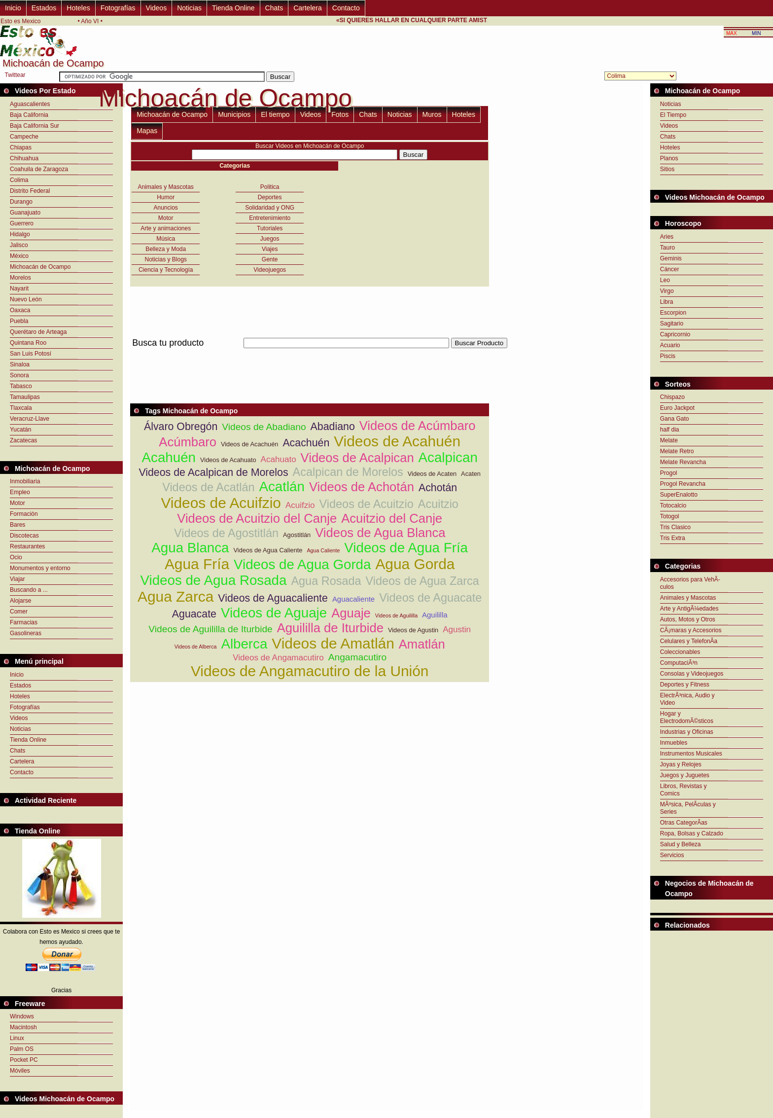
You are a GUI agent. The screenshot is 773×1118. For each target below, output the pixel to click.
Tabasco (21, 386)
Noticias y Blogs (166, 259)
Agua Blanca (190, 547)
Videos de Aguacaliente (273, 598)
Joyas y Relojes (681, 764)
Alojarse (20, 600)
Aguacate (194, 614)
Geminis (671, 258)
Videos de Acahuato (228, 460)
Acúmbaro (187, 442)
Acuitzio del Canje (391, 518)
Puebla (19, 321)
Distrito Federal (30, 190)
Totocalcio (673, 505)
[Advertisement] (309, 354)
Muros (432, 114)
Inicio (13, 8)
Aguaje (351, 613)
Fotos (340, 114)
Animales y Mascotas (166, 186)
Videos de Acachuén (249, 444)
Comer (19, 611)
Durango (21, 201)
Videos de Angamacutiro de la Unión (310, 671)
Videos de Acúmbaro (417, 426)
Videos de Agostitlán (226, 533)
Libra (666, 301)
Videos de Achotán (361, 487)
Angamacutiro (357, 657)
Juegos (270, 238)
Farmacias (23, 622)
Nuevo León (26, 299)
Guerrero (22, 223)
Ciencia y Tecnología (166, 269)
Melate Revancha (683, 462)
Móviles (20, 1070)
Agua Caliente (323, 550)
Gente (270, 259)
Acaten (471, 473)
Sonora (19, 375)
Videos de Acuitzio (366, 504)
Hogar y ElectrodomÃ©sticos (686, 717)
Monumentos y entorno (40, 568)
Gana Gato (674, 418)
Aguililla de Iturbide (330, 628)
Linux (17, 1038)
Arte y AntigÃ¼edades (689, 608)
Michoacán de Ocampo (40, 266)
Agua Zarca (175, 596)
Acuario (670, 345)
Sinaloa (20, 364)
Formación (24, 513)
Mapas (147, 131)
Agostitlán (297, 535)
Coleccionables (680, 652)
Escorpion (673, 312)
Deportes (270, 197)
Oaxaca (20, 310)
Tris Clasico (675, 527)
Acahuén (169, 457)
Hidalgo (20, 234)
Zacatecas (23, 440)
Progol (668, 472)
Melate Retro (677, 451)
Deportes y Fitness (684, 684)
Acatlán (282, 486)
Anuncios (166, 207)
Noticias (189, 8)
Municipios (234, 114)
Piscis (667, 356)
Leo (665, 280)
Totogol (669, 516)
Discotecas (24, 535)
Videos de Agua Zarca (422, 581)
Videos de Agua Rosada (214, 580)
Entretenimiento (269, 218)
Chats (274, 8)
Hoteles (78, 8)
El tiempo (275, 114)
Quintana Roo (28, 342)
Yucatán (20, 429)
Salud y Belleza (680, 844)
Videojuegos (269, 269)
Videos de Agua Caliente (268, 550)
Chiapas (21, 147)
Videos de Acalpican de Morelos (213, 472)
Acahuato (278, 459)
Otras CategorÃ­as (683, 822)
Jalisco (19, 245)
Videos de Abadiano (264, 427)
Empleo (20, 492)
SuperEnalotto (679, 494)
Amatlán (422, 644)
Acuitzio (438, 504)
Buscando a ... (29, 589)
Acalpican (448, 457)
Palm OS (22, 1049)
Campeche (24, 136)
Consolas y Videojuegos (692, 673)
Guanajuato (25, 212)
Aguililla (434, 615)
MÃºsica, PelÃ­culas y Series (688, 808)
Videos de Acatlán (208, 487)
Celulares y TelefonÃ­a (689, 641)
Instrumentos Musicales (691, 753)
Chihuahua (24, 158)
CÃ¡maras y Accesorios (691, 630)
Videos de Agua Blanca (380, 533)
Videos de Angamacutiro (278, 657)
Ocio (16, 557)
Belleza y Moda (165, 249)
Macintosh (23, 1027)
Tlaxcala (21, 407)
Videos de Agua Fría (406, 547)
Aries (666, 236)
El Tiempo (673, 114)
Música (165, 238)
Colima (19, 180)
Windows (22, 1016)
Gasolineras (25, 633)
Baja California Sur (34, 125)
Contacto (346, 8)
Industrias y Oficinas (686, 731)
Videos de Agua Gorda (302, 564)
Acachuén (305, 443)
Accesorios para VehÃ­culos (690, 583)
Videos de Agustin (413, 630)
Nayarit (19, 288)
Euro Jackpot (677, 407)
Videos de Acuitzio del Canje (257, 518)
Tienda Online (233, 8)
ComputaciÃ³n (679, 662)
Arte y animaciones (166, 228)
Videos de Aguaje (274, 612)
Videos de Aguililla (396, 615)
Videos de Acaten (432, 473)
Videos (156, 8)
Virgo (667, 291)
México (19, 255)
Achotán (438, 488)
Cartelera (307, 8)
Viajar (17, 579)
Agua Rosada (326, 581)
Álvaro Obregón (180, 427)
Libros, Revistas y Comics (683, 790)
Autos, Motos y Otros (687, 619)
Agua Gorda (415, 564)
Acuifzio (300, 505)
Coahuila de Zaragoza (39, 169)
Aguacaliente (353, 599)
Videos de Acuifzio (221, 503)
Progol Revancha (682, 483)
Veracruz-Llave (29, 418)
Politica (270, 186)
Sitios (667, 169)
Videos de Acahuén (397, 441)
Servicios (672, 855)
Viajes (270, 249)
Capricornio (675, 334)
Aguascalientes (30, 104)
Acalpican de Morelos (348, 472)
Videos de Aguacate (430, 597)
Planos (669, 158)
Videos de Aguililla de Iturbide (210, 629)
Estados (44, 8)
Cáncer (669, 269)
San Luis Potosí (30, 353)
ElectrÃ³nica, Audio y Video (687, 699)
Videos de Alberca (196, 646)
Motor (17, 503)
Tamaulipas (25, 397)
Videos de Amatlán (333, 643)
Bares (17, 524)
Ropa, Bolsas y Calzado (691, 833)
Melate (669, 440)
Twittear (15, 75)
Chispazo (672, 397)
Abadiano (333, 427)
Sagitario (671, 323)
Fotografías (118, 8)
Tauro (667, 247)
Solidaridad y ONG (269, 207)
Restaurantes (27, 546)
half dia (669, 429)
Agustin (457, 629)
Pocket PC (24, 1059)
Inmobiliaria (25, 481)
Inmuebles (673, 742)
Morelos (20, 277)
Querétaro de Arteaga (38, 331)
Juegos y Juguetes (684, 775)
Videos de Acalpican (357, 458)
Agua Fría (197, 564)
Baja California (29, 114)
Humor (166, 197)
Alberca (244, 643)
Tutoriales (269, 228)
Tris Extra (672, 538)
